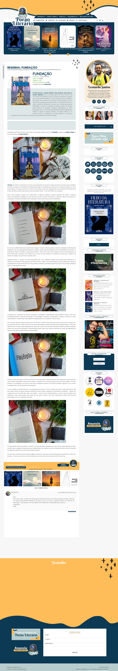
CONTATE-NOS (81, 20)
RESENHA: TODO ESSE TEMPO (102, 292)
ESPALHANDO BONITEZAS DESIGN (99, 669)
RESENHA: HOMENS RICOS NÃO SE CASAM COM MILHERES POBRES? (49, 50)
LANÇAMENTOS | (73, 16)
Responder (72, 511)
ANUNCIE (71, 20)
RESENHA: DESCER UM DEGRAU (68, 48)
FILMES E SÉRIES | (52, 16)
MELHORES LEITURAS (86, 16)
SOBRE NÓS (50, 20)
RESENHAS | (41, 16)
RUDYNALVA (15, 492)
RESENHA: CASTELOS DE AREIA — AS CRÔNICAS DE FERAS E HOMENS (85, 50)
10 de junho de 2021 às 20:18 (67, 492)
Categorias (61, 20)
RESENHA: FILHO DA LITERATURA (99, 212)
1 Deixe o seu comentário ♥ (16, 464)
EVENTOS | (63, 16)
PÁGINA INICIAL (38, 20)
